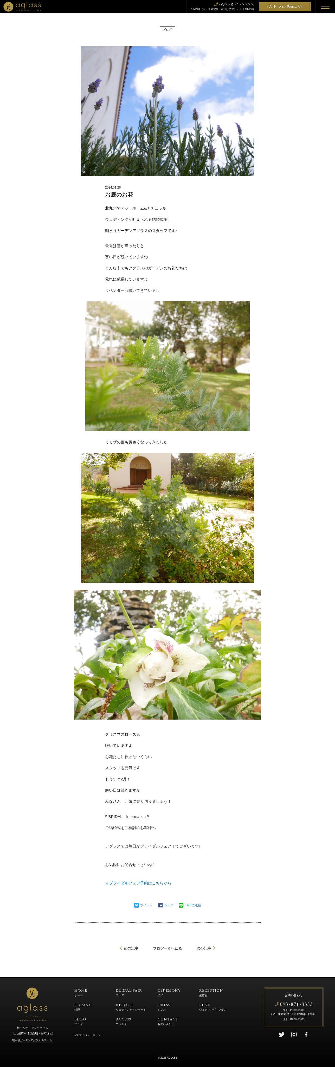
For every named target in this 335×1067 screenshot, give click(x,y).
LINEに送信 (193, 905)
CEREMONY (169, 992)
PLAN (213, 1006)
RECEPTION (211, 992)
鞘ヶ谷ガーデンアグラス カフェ (30, 1040)
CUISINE (82, 1006)
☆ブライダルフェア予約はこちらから (138, 883)
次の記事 (204, 948)
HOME (80, 992)
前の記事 (131, 948)
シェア (168, 905)
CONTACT (168, 1021)
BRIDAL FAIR (129, 992)
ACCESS (123, 1021)
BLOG (80, 1021)
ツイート (146, 905)
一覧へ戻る (167, 948)
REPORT (131, 1006)
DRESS (164, 1006)
